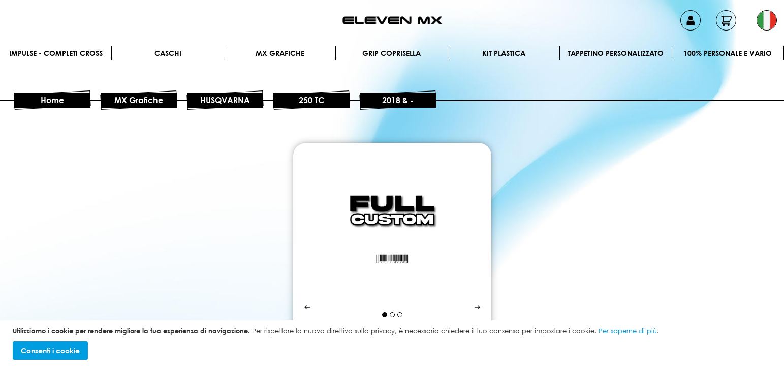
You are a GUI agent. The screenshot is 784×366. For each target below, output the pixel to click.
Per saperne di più (628, 331)
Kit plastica (503, 53)
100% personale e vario (727, 53)
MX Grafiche (280, 53)
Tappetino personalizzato (616, 53)
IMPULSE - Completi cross (56, 53)
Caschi (167, 53)
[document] (393, 343)
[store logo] (392, 20)
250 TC (311, 100)
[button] (767, 20)
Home (52, 100)
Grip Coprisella (391, 53)
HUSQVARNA (225, 100)
